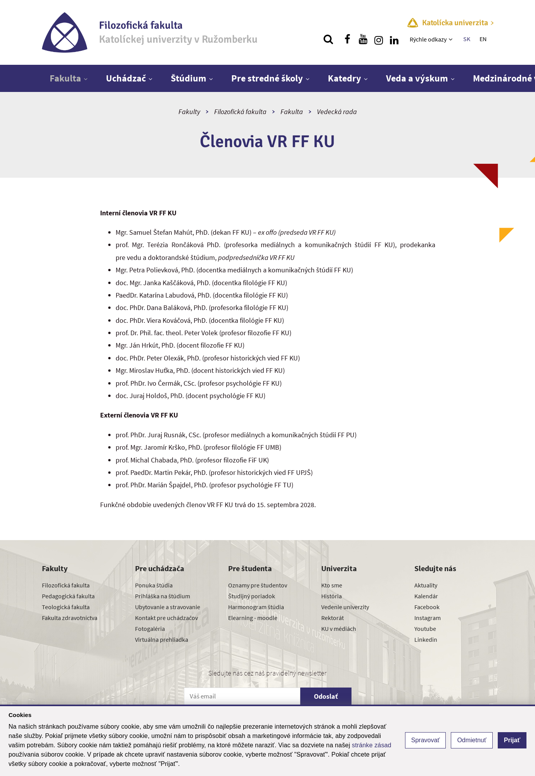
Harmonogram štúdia (256, 607)
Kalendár (426, 596)
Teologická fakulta (66, 607)
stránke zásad (371, 745)
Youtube (425, 628)
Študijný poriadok (251, 596)
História (331, 596)
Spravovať (425, 740)
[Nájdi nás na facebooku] (347, 39)
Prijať (512, 740)
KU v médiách (338, 628)
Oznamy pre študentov (257, 585)
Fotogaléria (150, 628)
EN (483, 39)
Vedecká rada (337, 111)
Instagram (427, 618)
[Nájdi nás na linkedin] (394, 39)
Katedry (344, 78)
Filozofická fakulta (240, 111)
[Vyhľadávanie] (328, 39)
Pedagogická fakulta (68, 596)
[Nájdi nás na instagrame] (378, 39)
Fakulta (65, 78)
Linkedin (425, 639)
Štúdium (188, 78)
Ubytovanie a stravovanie (167, 607)
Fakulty (189, 111)
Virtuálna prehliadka (161, 639)
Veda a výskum (417, 78)
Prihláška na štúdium (162, 596)
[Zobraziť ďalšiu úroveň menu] (451, 39)
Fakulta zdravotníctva (69, 618)
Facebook (427, 607)
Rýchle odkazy (428, 39)
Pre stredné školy (267, 78)
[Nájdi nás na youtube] (363, 39)
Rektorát (332, 618)
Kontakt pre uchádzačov (166, 618)
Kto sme (331, 585)
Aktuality (425, 585)
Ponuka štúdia (154, 585)
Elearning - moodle (252, 618)
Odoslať (326, 696)
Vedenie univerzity (345, 607)
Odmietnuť (471, 740)
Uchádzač (126, 78)
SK (466, 39)
